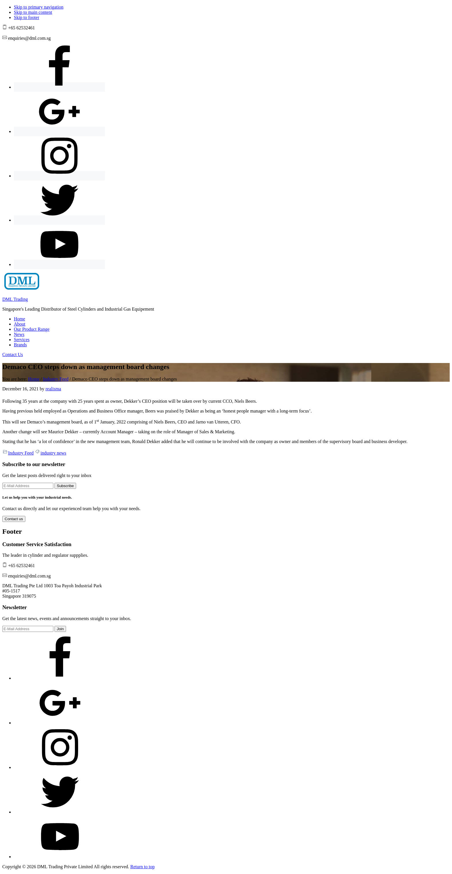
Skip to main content (33, 12)
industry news (53, 453)
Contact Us (12, 354)
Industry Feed (20, 453)
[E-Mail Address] (27, 486)
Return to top (142, 866)
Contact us (14, 519)
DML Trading (15, 299)
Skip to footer (26, 17)
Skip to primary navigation (38, 7)
